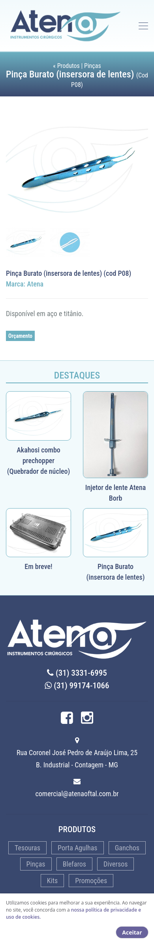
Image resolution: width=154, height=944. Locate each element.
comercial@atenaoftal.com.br (77, 793)
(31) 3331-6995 (77, 673)
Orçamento (20, 336)
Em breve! (38, 566)
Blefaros (74, 864)
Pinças (35, 864)
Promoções (91, 880)
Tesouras (27, 848)
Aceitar (132, 932)
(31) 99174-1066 (77, 685)
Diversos (115, 864)
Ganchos (127, 848)
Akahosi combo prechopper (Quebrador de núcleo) (38, 460)
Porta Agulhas (78, 848)
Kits (52, 880)
